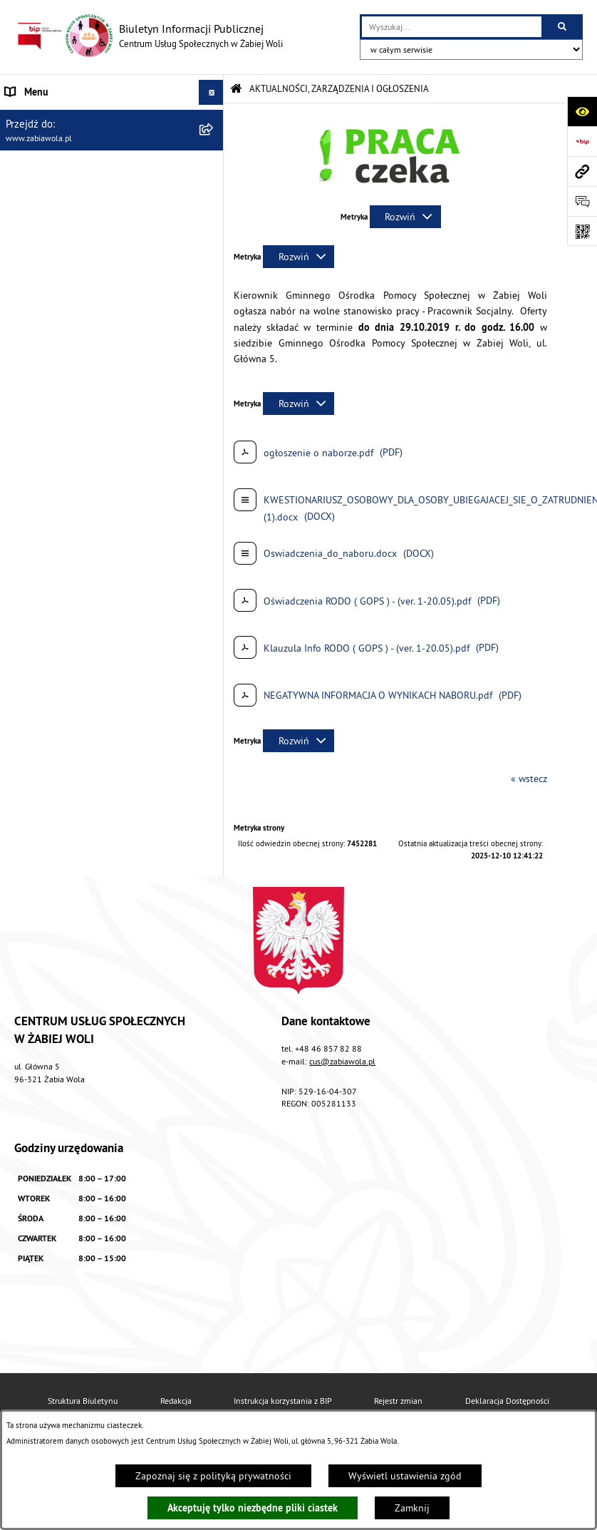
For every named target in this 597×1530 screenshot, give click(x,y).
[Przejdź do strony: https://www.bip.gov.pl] (582, 141)
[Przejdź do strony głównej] (148, 35)
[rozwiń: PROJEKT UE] (214, 357)
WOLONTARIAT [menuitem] (36, 241)
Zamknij (412, 1507)
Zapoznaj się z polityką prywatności (213, 1475)
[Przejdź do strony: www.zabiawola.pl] (582, 171)
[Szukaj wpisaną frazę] (563, 26)
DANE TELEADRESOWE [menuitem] (54, 141)
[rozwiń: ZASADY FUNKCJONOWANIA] (214, 192)
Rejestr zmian (398, 1400)
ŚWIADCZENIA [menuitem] (35, 216)
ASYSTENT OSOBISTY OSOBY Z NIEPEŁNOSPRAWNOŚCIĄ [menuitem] (71, 324)
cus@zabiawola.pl (342, 1061)
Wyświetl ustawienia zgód (405, 1475)
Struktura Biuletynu (83, 1400)
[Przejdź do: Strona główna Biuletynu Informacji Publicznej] (236, 89)
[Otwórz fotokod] (582, 231)
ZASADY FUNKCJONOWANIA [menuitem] (64, 191)
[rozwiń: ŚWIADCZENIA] (214, 217)
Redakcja (176, 1400)
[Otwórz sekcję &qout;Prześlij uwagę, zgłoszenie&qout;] (582, 201)
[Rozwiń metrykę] (405, 216)
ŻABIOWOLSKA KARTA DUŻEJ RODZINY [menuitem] (88, 291)
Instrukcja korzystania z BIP (283, 1400)
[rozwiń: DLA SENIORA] (214, 267)
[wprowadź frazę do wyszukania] (452, 26)
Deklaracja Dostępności (507, 1400)
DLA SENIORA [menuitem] (33, 266)
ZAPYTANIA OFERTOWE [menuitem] (55, 166)
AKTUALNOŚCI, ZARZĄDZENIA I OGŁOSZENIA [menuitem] (101, 117)
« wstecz (529, 778)
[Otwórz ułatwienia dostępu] (582, 111)
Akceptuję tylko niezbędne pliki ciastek (252, 1507)
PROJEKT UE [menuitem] (31, 356)
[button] (390, 191)
